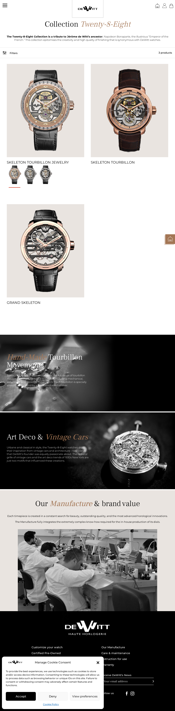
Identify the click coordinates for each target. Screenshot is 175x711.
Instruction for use (114, 659)
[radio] (14, 175)
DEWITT (6, 23)
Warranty (107, 665)
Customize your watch (47, 647)
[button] (98, 663)
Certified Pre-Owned (46, 653)
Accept (21, 696)
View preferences (85, 696)
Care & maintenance (115, 653)
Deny (53, 696)
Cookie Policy (51, 704)
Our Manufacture (113, 647)
